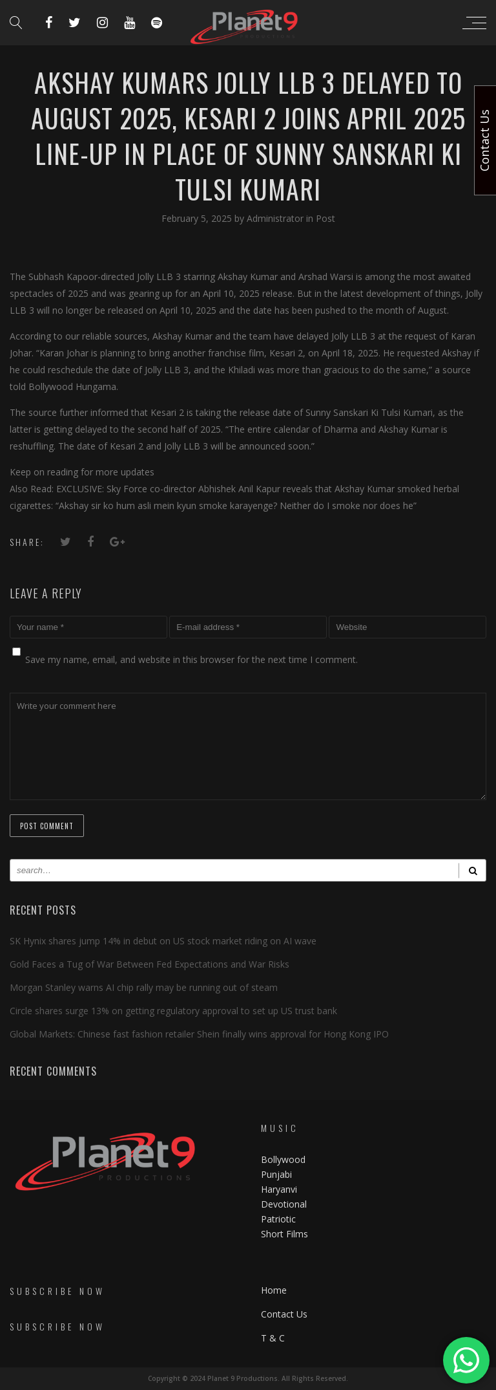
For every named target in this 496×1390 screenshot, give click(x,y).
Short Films (284, 1234)
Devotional (284, 1204)
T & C (273, 1338)
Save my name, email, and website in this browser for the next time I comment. (191, 659)
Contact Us (284, 1314)
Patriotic (279, 1219)
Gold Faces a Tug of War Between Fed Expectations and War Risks (149, 964)
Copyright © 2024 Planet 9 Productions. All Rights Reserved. (248, 1378)
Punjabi (276, 1174)
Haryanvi (279, 1189)
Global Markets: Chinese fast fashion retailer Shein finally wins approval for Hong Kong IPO (199, 1034)
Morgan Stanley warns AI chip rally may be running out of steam (144, 987)
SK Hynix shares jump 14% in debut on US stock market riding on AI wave (163, 941)
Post (325, 218)
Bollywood (283, 1159)
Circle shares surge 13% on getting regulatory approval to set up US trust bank (173, 1010)
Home (274, 1290)
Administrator (276, 218)
